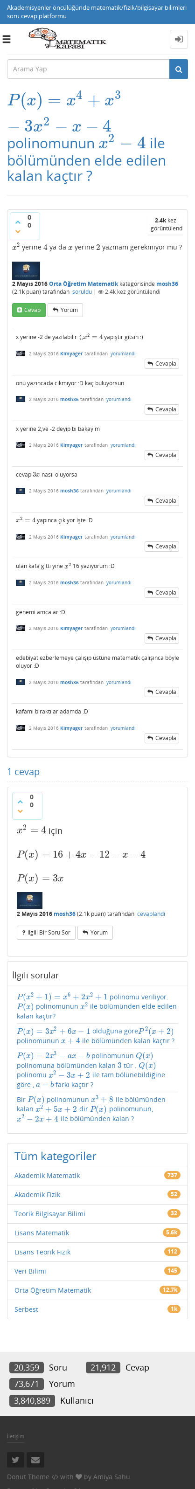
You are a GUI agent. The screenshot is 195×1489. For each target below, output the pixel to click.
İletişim (15, 1436)
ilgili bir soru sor (49, 932)
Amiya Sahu (111, 1476)
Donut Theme (28, 1476)
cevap (32, 310)
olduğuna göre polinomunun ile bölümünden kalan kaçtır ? (95, 1036)
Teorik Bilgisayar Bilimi (49, 1213)
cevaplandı (151, 914)
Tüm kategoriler (55, 1155)
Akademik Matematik (47, 1175)
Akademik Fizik (37, 1194)
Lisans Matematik (41, 1232)
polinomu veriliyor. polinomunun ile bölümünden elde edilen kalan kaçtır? (97, 1006)
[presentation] (65, 100)
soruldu (82, 292)
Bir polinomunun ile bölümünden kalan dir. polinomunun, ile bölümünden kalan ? (91, 1109)
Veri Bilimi (30, 1271)
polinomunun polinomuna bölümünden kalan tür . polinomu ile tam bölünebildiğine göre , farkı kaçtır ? (91, 1070)
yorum (69, 310)
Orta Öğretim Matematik (83, 284)
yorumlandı (123, 353)
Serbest (26, 1309)
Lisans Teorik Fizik (42, 1251)
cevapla (165, 363)
